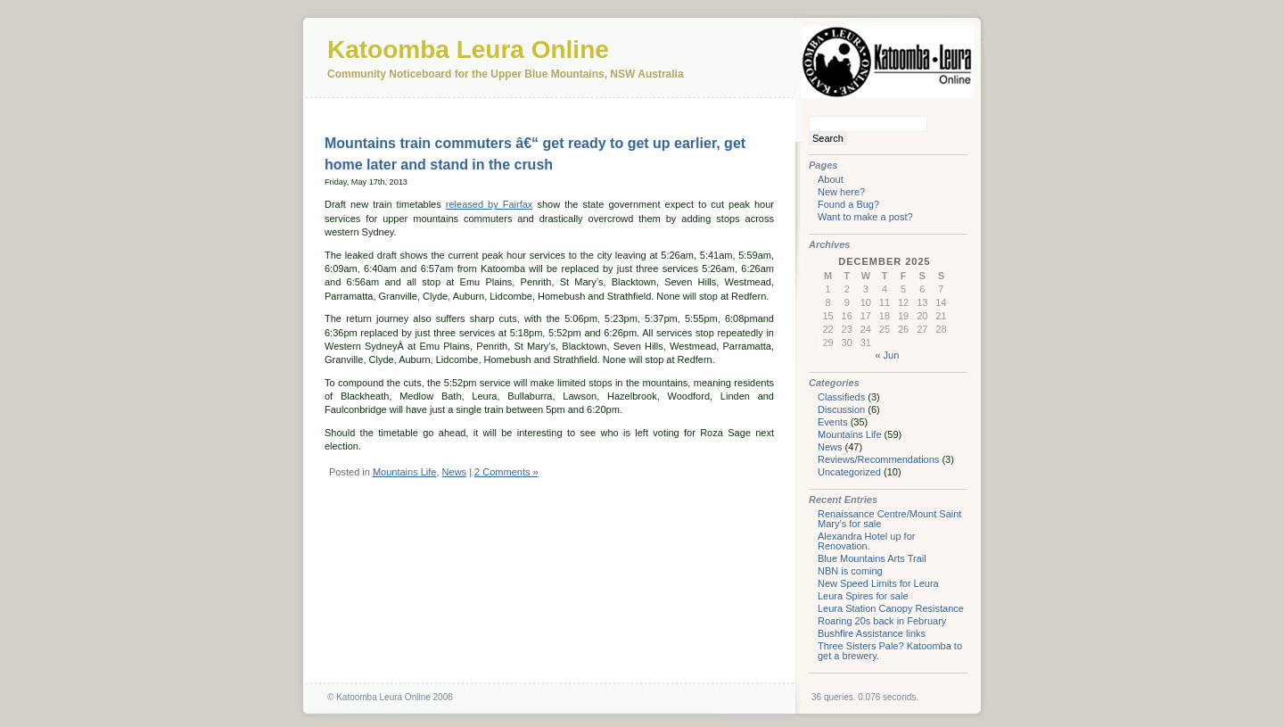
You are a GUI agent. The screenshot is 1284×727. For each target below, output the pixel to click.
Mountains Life (405, 472)
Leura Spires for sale (863, 596)
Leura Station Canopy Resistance (891, 608)
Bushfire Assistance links (872, 633)
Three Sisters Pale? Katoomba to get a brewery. (890, 650)
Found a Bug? (848, 204)
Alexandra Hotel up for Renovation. (866, 541)
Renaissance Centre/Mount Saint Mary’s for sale (889, 518)
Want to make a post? (865, 216)
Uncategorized (849, 472)
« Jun (887, 355)
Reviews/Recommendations (878, 459)
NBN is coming (850, 571)
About (831, 179)
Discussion (841, 409)
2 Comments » (506, 472)
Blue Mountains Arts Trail (872, 558)
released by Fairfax (489, 204)
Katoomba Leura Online (468, 49)
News (454, 472)
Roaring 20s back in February (882, 620)
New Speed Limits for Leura (878, 583)
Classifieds (841, 397)
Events (833, 422)
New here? (841, 191)
